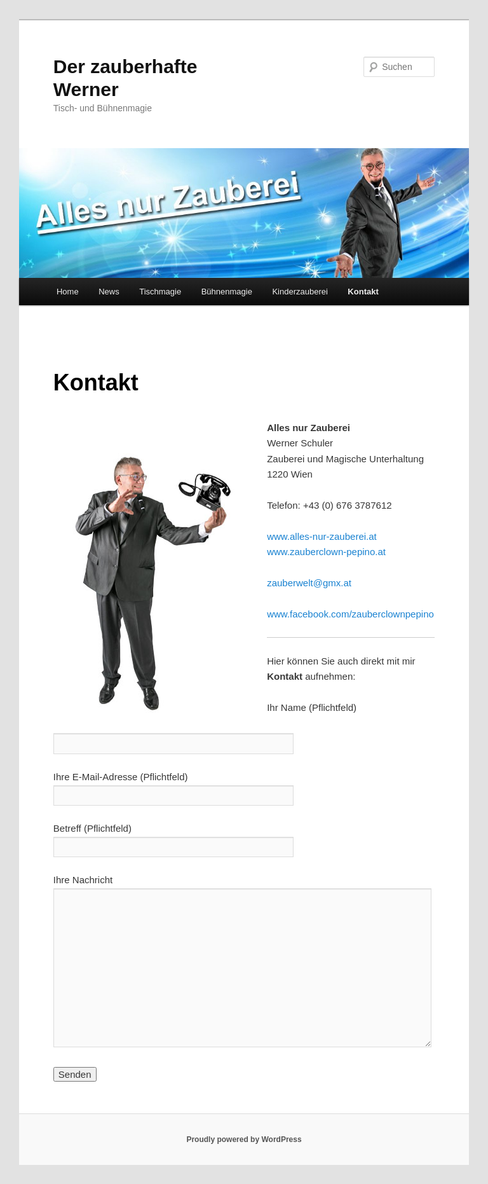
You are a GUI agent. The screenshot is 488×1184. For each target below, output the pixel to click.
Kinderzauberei (299, 291)
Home (68, 291)
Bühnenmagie (226, 291)
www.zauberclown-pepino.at (326, 551)
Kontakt (363, 291)
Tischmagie (160, 291)
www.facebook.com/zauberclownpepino (350, 614)
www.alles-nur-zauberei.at (322, 536)
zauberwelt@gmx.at (309, 582)
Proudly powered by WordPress (243, 1139)
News (108, 291)
